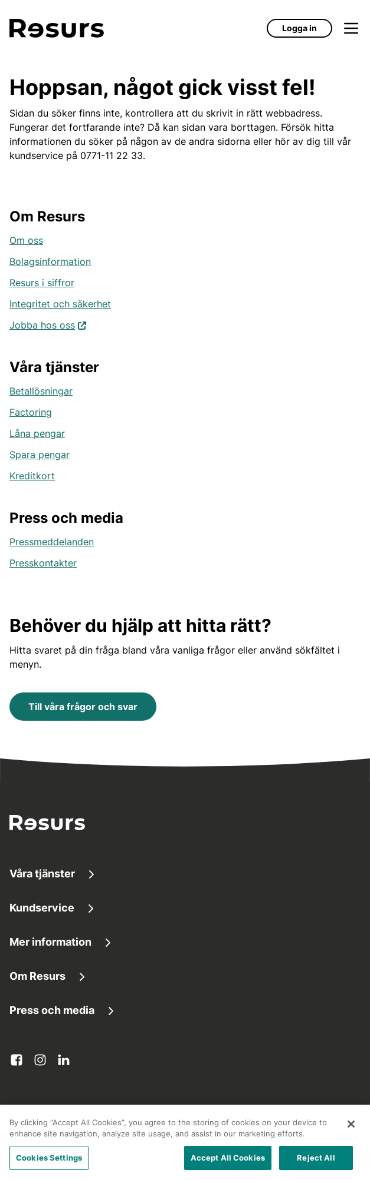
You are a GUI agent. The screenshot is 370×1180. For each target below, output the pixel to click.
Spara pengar (39, 454)
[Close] (351, 1129)
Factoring (30, 412)
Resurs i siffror (41, 283)
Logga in (299, 28)
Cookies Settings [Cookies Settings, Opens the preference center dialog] (49, 1162)
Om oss (26, 240)
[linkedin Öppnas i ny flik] (64, 1060)
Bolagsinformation (50, 261)
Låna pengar (37, 433)
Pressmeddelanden (51, 542)
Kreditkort (32, 476)
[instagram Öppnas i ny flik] (40, 1060)
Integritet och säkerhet (60, 304)
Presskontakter (43, 563)
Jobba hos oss (48, 324)
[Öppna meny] (351, 28)
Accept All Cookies (228, 1162)
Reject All (316, 1162)
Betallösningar (41, 391)
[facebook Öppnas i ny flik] (16, 1060)
